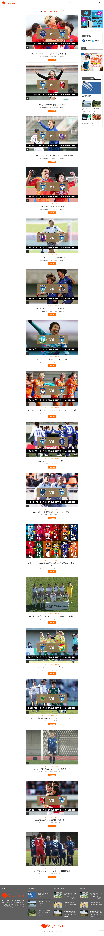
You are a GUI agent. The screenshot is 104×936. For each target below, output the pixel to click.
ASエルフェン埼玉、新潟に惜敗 (52, 207)
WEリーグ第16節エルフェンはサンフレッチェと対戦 (52, 156)
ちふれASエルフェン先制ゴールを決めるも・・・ (52, 54)
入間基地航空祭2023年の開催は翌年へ (44, 893)
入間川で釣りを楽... (85, 109)
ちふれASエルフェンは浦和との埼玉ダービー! (52, 820)
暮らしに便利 (81, 3)
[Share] (27, 47)
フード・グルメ (63, 2)
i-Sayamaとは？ (90, 3)
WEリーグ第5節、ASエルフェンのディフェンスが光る (52, 718)
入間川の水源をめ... (95, 109)
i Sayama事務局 (44, 56)
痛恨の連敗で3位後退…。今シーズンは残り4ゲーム (70, 904)
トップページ (46, 2)
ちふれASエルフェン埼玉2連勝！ (52, 258)
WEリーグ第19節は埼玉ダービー (52, 105)
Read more (52, 59)
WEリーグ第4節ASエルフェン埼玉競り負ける (52, 769)
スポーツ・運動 (54, 2)
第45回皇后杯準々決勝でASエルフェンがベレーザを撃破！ (52, 616)
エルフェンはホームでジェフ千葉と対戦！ (52, 667)
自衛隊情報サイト (72, 2)
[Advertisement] (12, 19)
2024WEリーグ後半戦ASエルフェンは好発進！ (52, 512)
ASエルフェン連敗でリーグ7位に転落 (52, 359)
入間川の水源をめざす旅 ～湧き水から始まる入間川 (44, 912)
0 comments (61, 56)
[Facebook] (87, 40)
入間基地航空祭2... (87, 96)
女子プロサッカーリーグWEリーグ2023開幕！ (52, 871)
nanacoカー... (85, 122)
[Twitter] (96, 40)
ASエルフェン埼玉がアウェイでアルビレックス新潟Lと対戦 (52, 410)
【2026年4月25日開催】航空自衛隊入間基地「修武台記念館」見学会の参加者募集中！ (70, 914)
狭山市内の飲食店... (95, 122)
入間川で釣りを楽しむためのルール (44, 902)
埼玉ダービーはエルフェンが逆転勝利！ (52, 308)
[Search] (102, 3)
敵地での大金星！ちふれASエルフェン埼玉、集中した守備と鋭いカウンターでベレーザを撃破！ (70, 895)
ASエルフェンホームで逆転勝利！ (52, 461)
